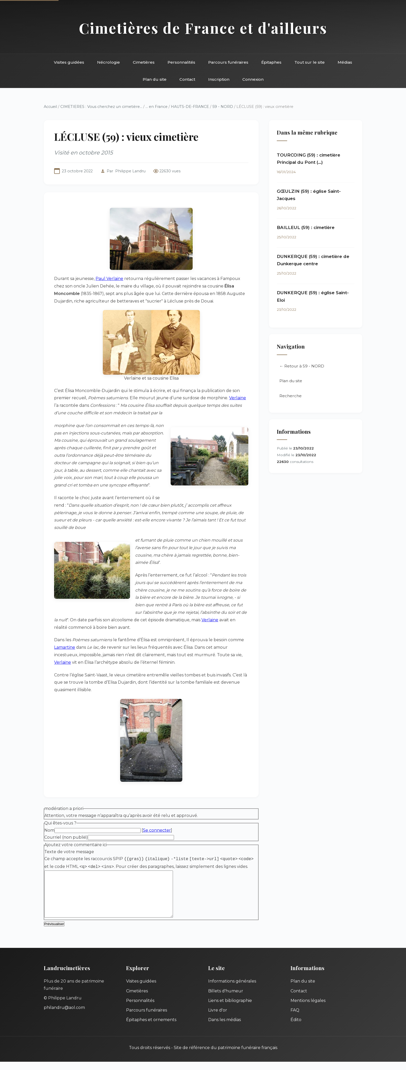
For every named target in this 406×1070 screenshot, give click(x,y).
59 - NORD (222, 106)
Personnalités (181, 62)
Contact (187, 79)
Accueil (50, 106)
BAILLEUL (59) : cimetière (306, 227)
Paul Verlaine (109, 278)
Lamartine (64, 647)
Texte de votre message (69, 851)
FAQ (295, 1018)
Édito (296, 1027)
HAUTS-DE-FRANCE (190, 106)
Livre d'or (217, 1018)
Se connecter (157, 830)
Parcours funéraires (228, 62)
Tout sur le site (309, 62)
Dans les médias (224, 1027)
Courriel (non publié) (66, 837)
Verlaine (237, 397)
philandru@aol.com (64, 1015)
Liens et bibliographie (230, 1008)
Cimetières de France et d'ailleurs (203, 28)
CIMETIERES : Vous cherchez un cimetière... (101, 106)
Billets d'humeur (225, 999)
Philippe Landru (130, 171)
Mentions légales (308, 1008)
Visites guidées (69, 62)
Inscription (218, 79)
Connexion (253, 79)
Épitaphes (271, 62)
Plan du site (154, 79)
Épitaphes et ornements (151, 1027)
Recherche (290, 396)
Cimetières (144, 62)
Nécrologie (108, 62)
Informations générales (232, 989)
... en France (157, 106)
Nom (49, 830)
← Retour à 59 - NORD (301, 366)
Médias (345, 62)
